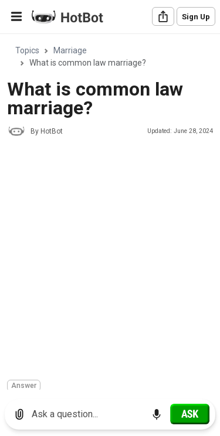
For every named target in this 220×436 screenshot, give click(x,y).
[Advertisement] (110, 260)
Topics (27, 50)
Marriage (70, 50)
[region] (110, 212)
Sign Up (196, 16)
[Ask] (189, 414)
